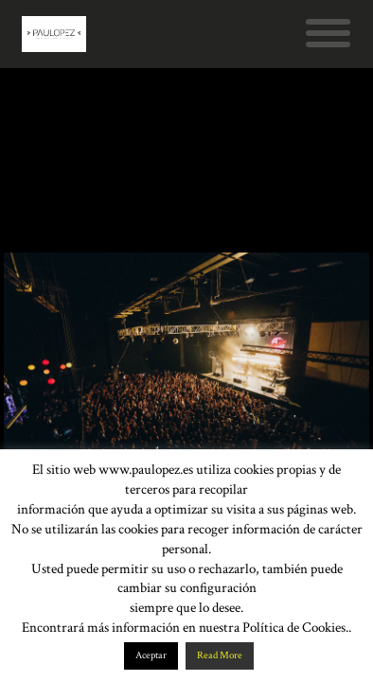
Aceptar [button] (151, 655)
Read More (219, 655)
